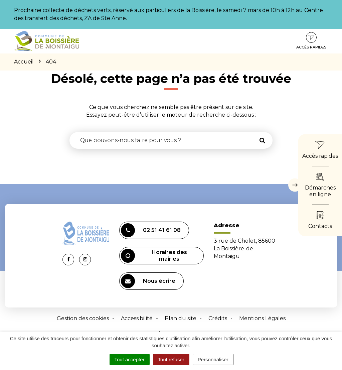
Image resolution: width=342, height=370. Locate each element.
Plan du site (180, 318)
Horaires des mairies (154, 256)
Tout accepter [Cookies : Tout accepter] (130, 359)
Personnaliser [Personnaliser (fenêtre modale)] (213, 359)
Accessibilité (137, 318)
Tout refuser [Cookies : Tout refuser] (171, 359)
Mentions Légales (262, 318)
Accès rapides (311, 40)
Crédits (217, 318)
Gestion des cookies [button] (83, 318)
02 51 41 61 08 (151, 230)
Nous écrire (148, 281)
